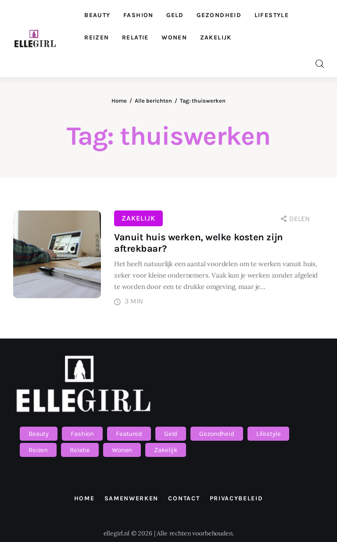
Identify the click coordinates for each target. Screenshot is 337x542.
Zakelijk (138, 218)
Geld (170, 434)
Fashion (82, 434)
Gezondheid (216, 434)
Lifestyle (268, 434)
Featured (129, 434)
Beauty (39, 434)
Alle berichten (153, 100)
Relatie (80, 450)
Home (119, 100)
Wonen (122, 450)
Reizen (38, 450)
